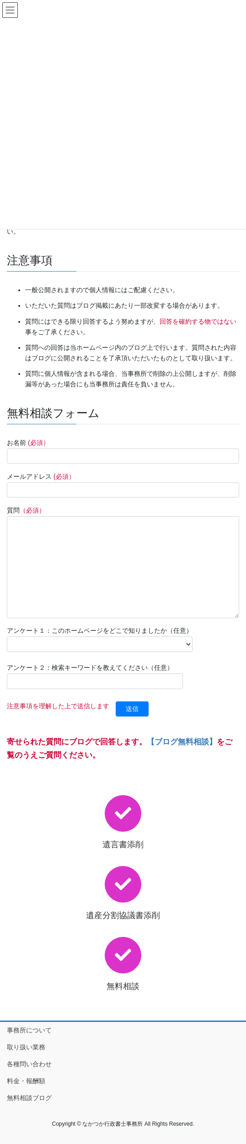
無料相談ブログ (29, 1097)
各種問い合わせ (29, 1064)
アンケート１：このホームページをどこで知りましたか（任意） (100, 639)
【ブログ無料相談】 (182, 742)
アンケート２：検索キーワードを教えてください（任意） (95, 676)
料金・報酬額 (26, 1081)
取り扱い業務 (26, 1047)
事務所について (29, 1030)
